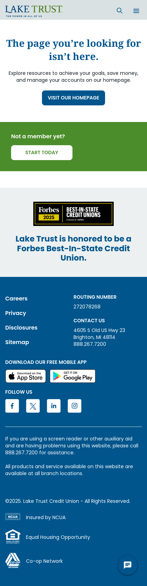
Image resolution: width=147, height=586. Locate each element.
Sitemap (17, 342)
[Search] (119, 11)
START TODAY (41, 152)
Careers (16, 299)
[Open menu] (136, 11)
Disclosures (21, 328)
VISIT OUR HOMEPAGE (74, 97)
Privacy (15, 313)
